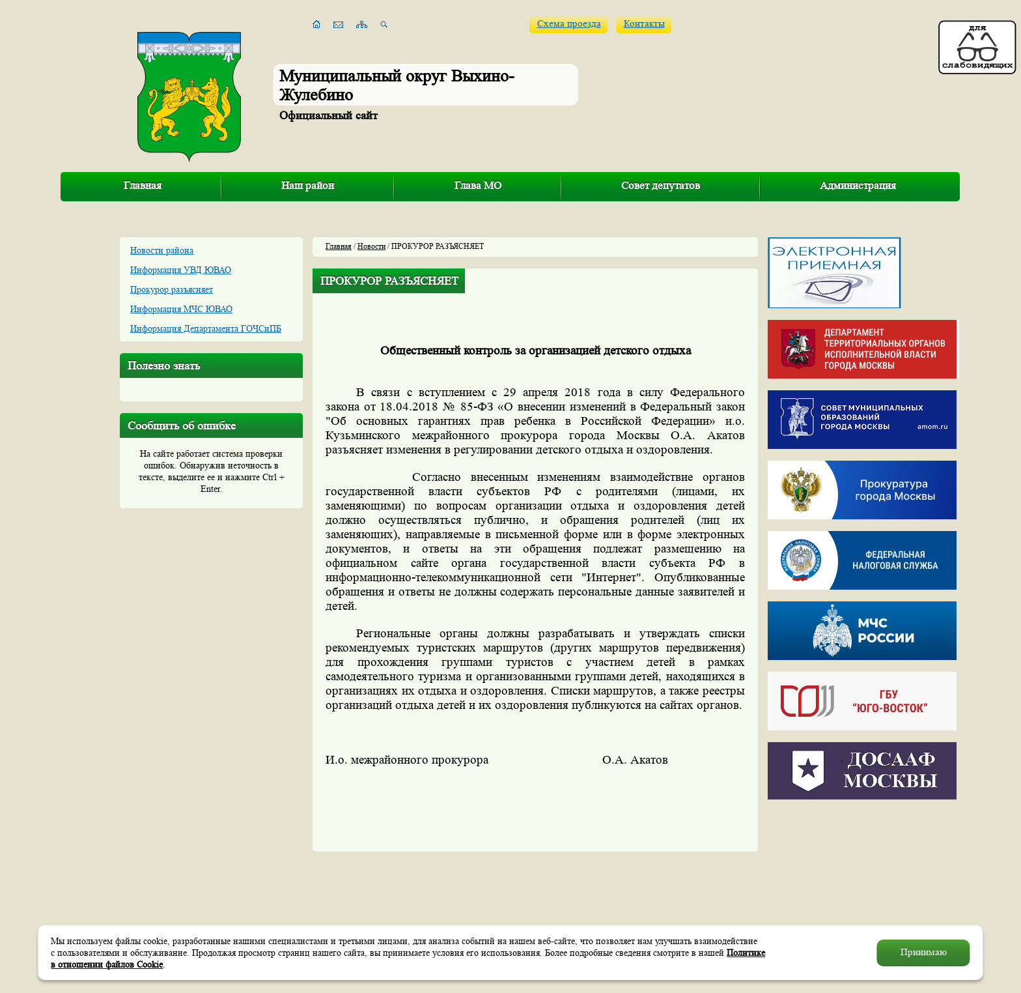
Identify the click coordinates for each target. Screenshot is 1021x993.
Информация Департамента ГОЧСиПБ (205, 328)
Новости (371, 246)
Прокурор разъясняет (171, 289)
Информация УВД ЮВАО (180, 270)
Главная (142, 185)
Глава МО (478, 185)
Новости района (161, 250)
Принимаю (924, 952)
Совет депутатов (660, 185)
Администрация (858, 185)
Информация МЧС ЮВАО (181, 309)
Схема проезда (569, 23)
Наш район (307, 185)
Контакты (644, 23)
